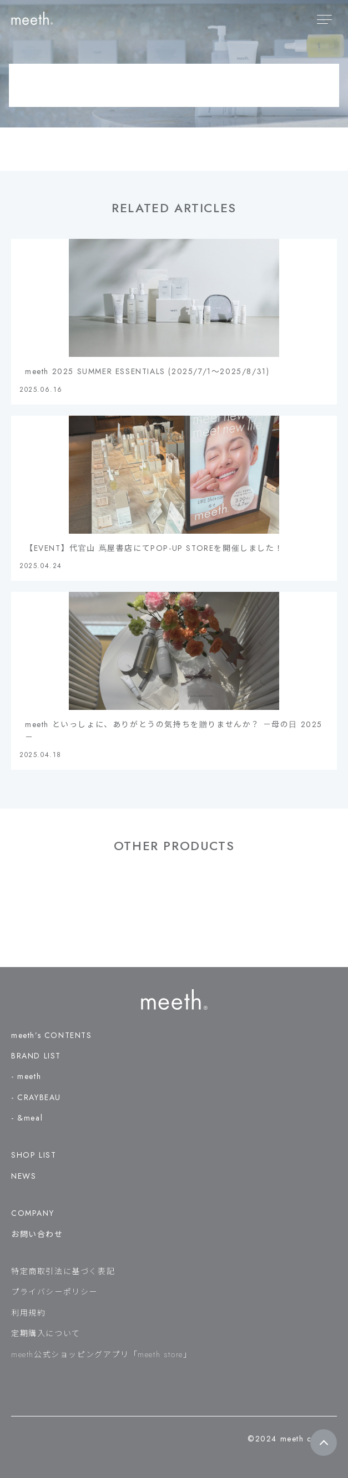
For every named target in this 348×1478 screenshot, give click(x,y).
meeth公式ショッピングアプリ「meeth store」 (101, 1354)
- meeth (26, 1076)
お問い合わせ (37, 1234)
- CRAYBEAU (36, 1097)
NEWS (23, 1176)
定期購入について (45, 1333)
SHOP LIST (33, 1154)
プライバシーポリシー (54, 1291)
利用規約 (28, 1312)
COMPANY (32, 1213)
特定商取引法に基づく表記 (63, 1271)
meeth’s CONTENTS (51, 1035)
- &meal (27, 1117)
